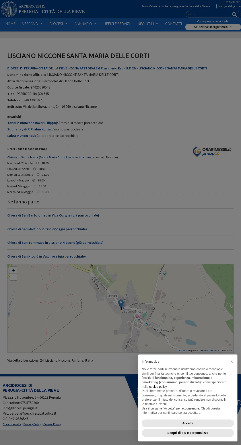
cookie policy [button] (158, 386)
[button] (231, 361)
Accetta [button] (188, 423)
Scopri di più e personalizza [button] (187, 433)
